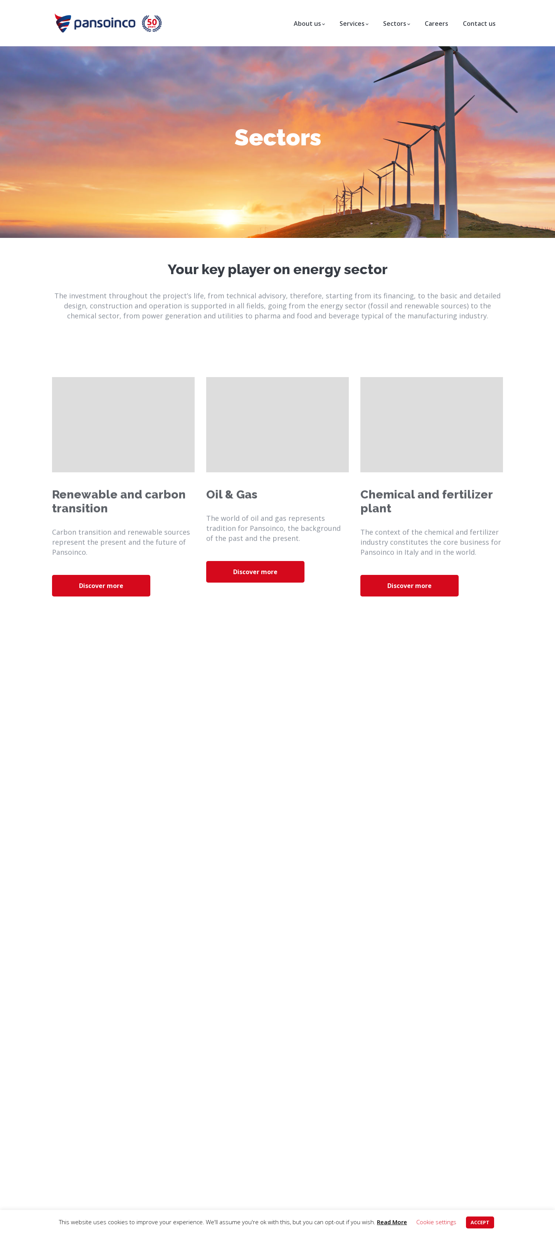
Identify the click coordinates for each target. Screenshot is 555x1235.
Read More (392, 1222)
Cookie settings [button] (436, 1222)
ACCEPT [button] (480, 1222)
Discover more (101, 585)
